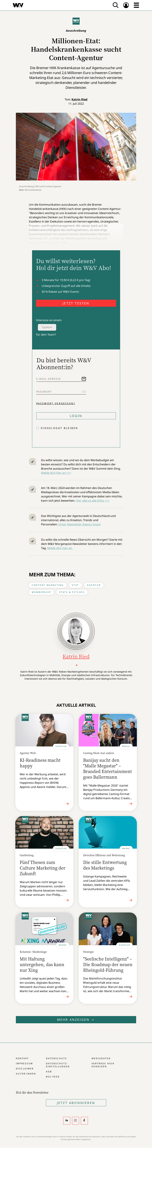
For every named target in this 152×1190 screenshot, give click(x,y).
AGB (49, 1071)
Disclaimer (25, 1068)
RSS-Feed (53, 1076)
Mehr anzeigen (76, 1019)
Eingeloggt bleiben (59, 428)
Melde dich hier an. (60, 548)
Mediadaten (101, 1058)
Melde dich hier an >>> (56, 473)
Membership (41, 592)
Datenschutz (56, 1058)
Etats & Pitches (72, 592)
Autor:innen (26, 1073)
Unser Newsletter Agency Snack (79, 524)
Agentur (94, 585)
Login (76, 416)
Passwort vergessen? (55, 403)
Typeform (47, 327)
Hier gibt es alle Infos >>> (93, 500)
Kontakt (22, 1058)
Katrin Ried (79, 99)
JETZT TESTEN (76, 303)
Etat (75, 585)
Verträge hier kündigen (103, 1065)
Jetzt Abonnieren (76, 1103)
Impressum (24, 1063)
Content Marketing (48, 585)
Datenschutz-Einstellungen (58, 1065)
